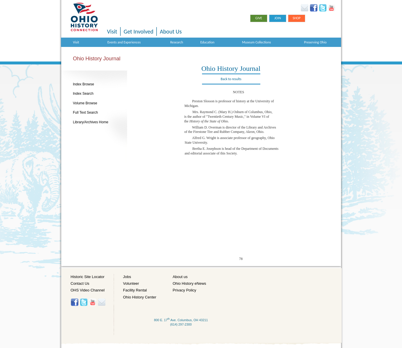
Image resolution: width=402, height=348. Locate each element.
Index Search (83, 94)
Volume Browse (85, 103)
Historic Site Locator (87, 277)
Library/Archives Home (90, 122)
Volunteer (131, 283)
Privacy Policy (184, 290)
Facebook (314, 8)
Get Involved (138, 31)
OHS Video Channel (88, 290)
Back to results (231, 79)
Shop (297, 18)
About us (180, 277)
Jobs (127, 277)
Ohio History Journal (96, 58)
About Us (171, 31)
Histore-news (102, 302)
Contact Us (80, 283)
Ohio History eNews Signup (304, 8)
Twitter (322, 8)
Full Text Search (85, 112)
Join (277, 18)
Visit (112, 31)
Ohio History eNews (189, 283)
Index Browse (83, 84)
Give (258, 18)
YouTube (331, 8)
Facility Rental (135, 290)
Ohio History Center (139, 297)
